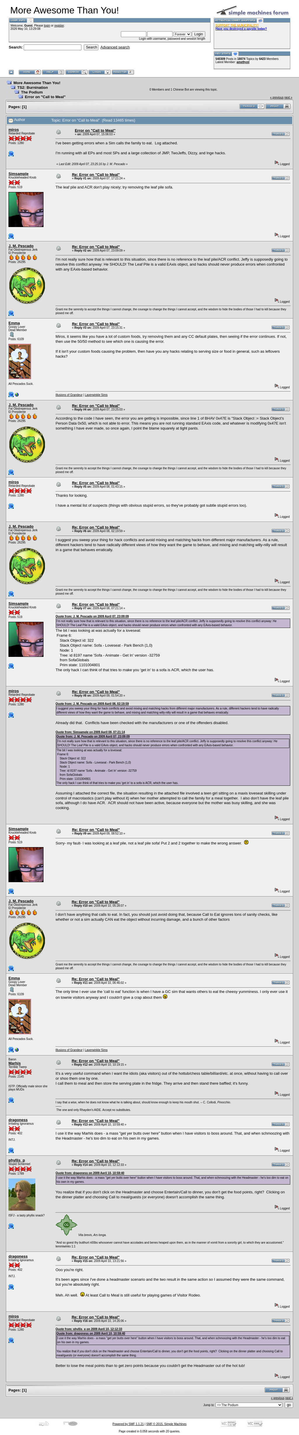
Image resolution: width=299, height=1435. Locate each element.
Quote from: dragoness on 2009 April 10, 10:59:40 (89, 1173)
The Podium (32, 92)
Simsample (18, 174)
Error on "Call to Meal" (45, 97)
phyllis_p (16, 1160)
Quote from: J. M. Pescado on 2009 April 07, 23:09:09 (92, 616)
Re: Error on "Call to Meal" (96, 174)
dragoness (18, 1120)
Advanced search (115, 47)
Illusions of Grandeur (68, 395)
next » (288, 97)
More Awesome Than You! (36, 83)
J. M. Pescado (21, 246)
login (47, 25)
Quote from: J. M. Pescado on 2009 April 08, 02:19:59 (92, 703)
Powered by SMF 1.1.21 (128, 1424)
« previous (277, 97)
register (59, 25)
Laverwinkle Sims (96, 395)
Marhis (14, 1063)
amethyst (243, 62)
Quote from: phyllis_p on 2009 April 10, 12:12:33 (88, 1329)
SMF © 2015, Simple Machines (166, 1424)
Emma (14, 323)
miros (13, 129)
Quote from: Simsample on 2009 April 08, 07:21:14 (90, 732)
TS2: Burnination (32, 87)
